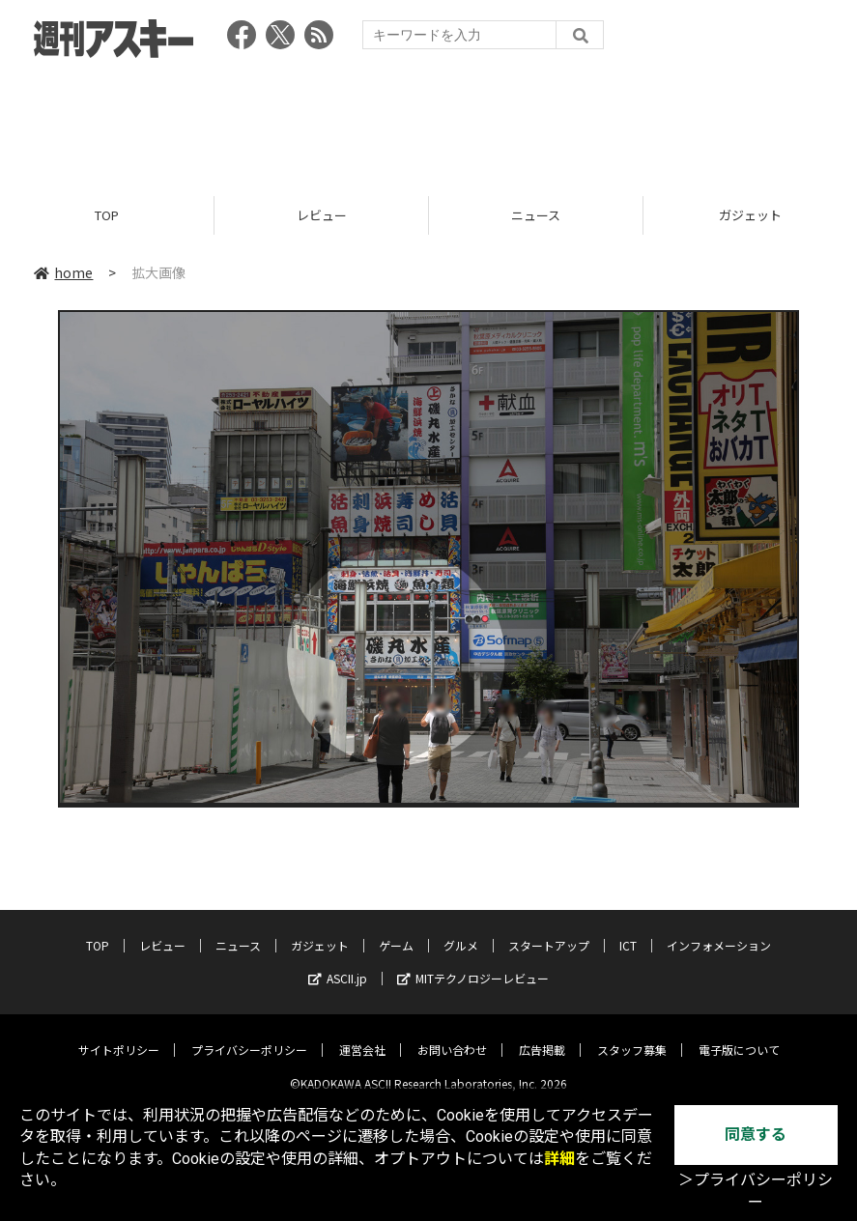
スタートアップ (548, 931)
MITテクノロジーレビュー (473, 963)
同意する (755, 1134)
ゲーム (396, 931)
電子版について (739, 1035)
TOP (107, 215)
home (63, 272)
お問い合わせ (452, 1035)
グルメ (460, 931)
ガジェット (320, 931)
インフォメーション (719, 931)
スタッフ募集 (632, 1035)
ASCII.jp (337, 963)
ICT (628, 931)
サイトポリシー (118, 1035)
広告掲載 (542, 1035)
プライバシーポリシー (249, 1035)
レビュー (322, 215)
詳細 (559, 1159)
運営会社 (362, 1035)
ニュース (535, 215)
